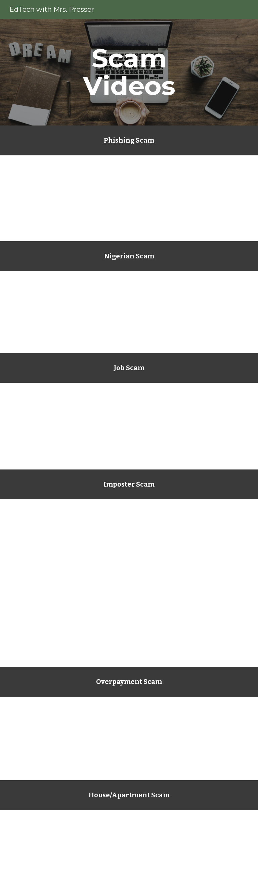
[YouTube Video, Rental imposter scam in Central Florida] (128, 853)
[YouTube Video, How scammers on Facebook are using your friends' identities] (128, 540)
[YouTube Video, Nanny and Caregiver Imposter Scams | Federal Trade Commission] (128, 426)
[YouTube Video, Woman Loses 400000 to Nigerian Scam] (128, 312)
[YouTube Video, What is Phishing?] (128, 198)
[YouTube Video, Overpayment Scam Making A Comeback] (128, 738)
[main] (128, 72)
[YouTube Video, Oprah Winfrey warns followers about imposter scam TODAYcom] (128, 624)
